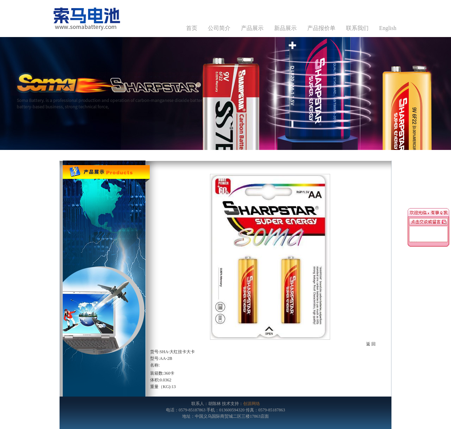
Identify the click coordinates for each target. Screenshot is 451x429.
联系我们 (357, 28)
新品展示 (285, 28)
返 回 (371, 344)
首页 (191, 28)
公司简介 (219, 28)
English (387, 28)
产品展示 (252, 28)
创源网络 (251, 403)
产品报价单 (321, 28)
